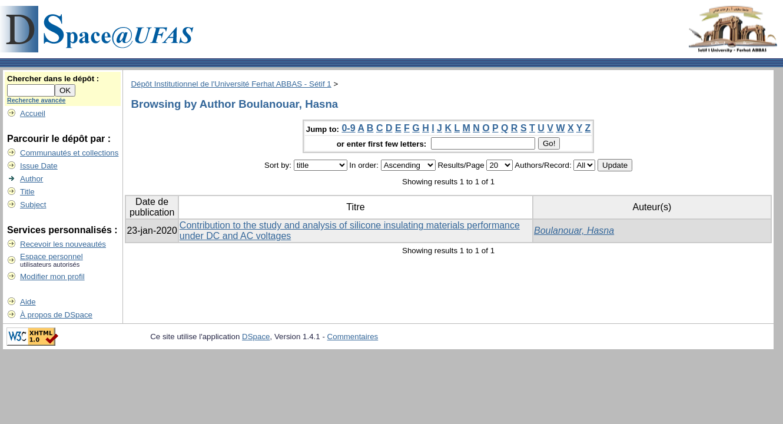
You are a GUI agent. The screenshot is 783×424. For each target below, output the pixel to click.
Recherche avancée (36, 100)
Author (31, 178)
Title (27, 191)
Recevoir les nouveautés (63, 244)
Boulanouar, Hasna (574, 231)
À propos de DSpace (56, 314)
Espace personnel (51, 256)
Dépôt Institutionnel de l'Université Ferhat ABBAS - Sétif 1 (231, 84)
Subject (33, 204)
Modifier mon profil (52, 276)
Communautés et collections (69, 152)
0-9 (348, 128)
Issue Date (39, 165)
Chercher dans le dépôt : (53, 78)
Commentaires (353, 336)
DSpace (256, 336)
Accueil (32, 113)
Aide (28, 301)
